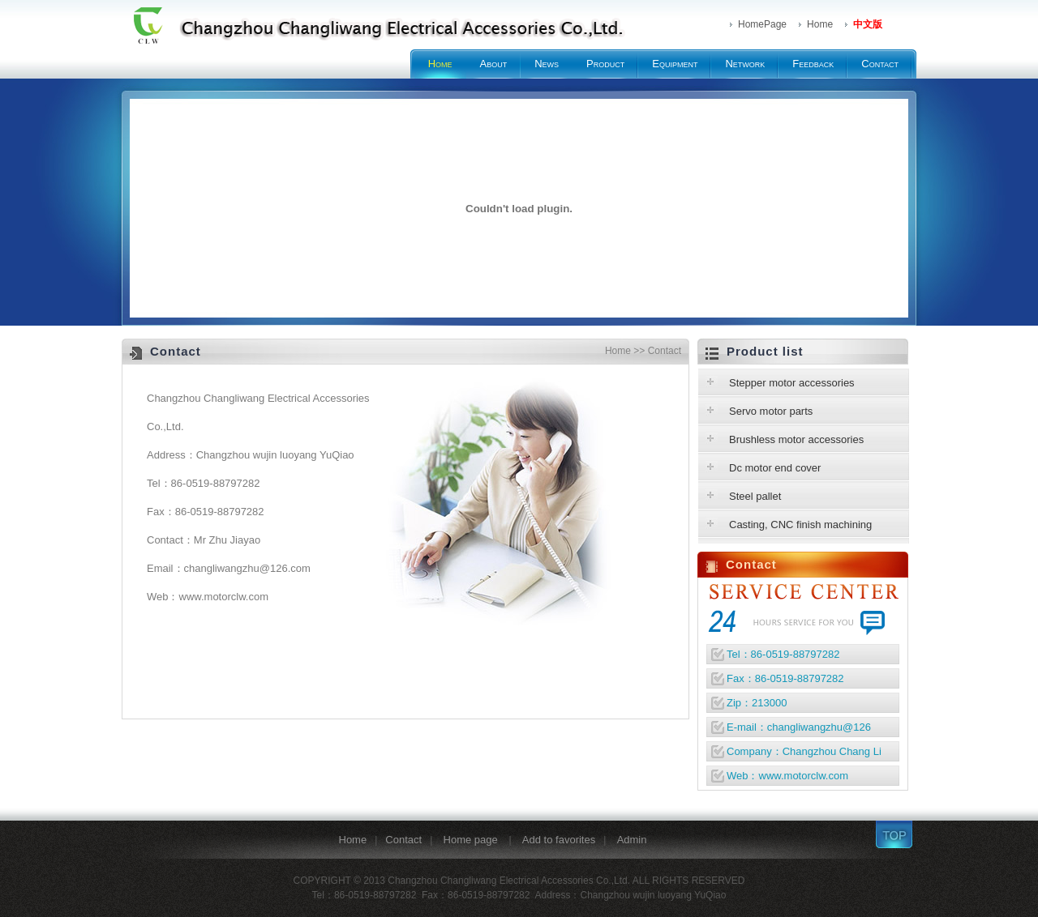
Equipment (674, 64)
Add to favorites (558, 840)
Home (440, 64)
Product (605, 64)
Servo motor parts (771, 411)
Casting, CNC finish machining (800, 524)
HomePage (762, 24)
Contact (880, 64)
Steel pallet (755, 496)
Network (745, 64)
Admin (632, 840)
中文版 (867, 24)
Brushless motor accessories (796, 439)
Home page (472, 840)
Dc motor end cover (775, 468)
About (494, 64)
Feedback (813, 64)
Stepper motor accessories (792, 383)
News (546, 64)
